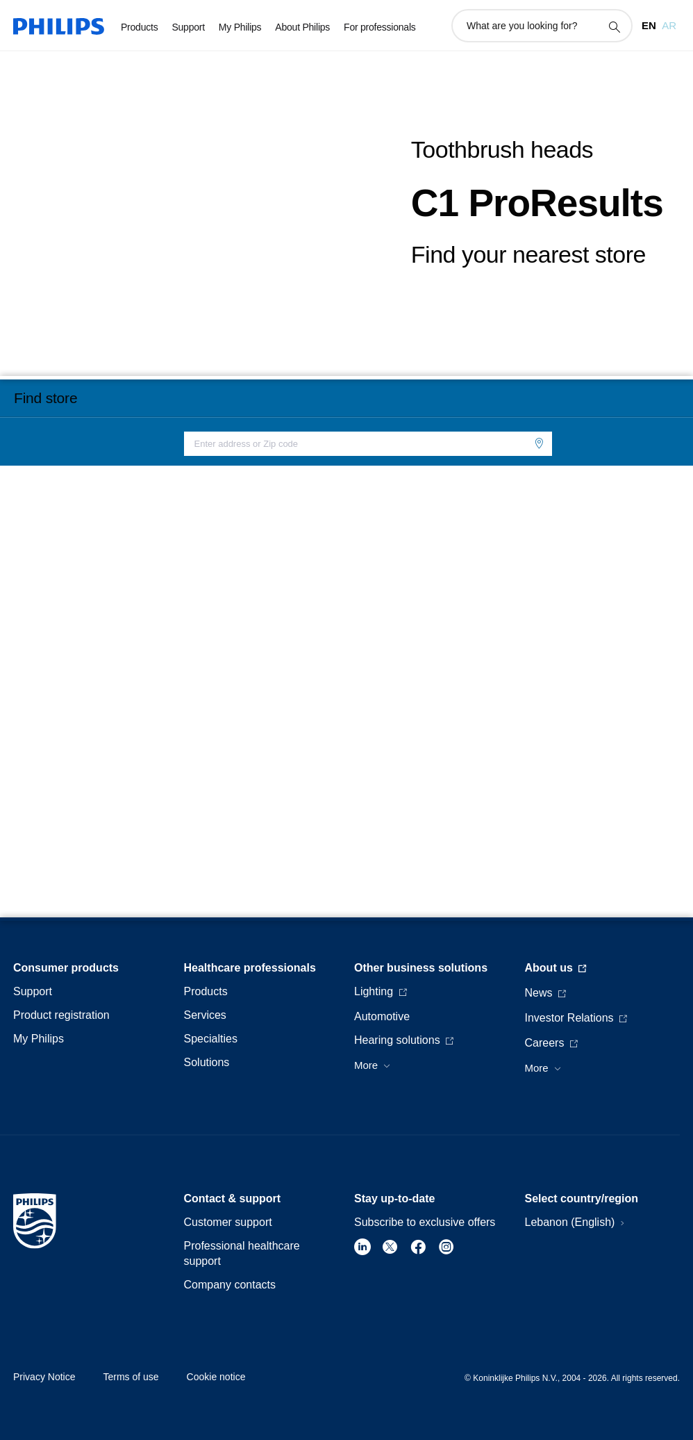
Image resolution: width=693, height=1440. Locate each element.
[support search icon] (614, 26)
